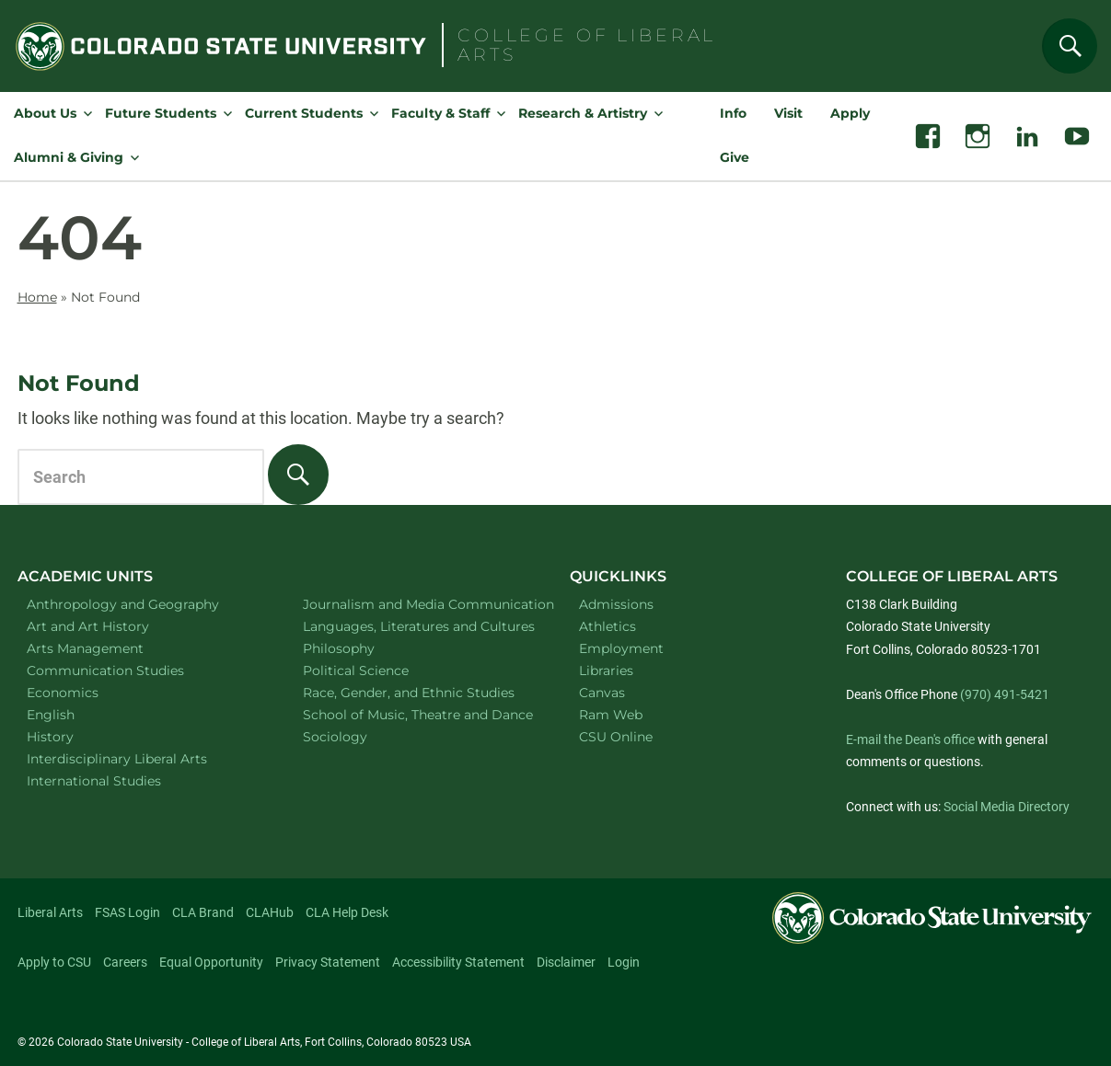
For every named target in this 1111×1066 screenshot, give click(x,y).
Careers (125, 962)
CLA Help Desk (347, 912)
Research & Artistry (582, 113)
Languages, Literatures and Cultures (417, 626)
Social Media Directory (1006, 806)
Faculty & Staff (440, 113)
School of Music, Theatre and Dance (418, 714)
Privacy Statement (327, 962)
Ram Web (610, 714)
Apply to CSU (54, 962)
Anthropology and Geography (141, 604)
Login (624, 962)
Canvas (602, 692)
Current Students (304, 113)
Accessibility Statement (458, 962)
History (74, 736)
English (74, 714)
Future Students (160, 113)
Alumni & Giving (68, 157)
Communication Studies (129, 670)
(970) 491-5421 (1004, 694)
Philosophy (362, 648)
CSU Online (616, 736)
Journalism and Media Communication (417, 604)
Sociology (359, 736)
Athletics (607, 626)
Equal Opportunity (211, 962)
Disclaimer (566, 962)
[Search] (1069, 46)
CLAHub (270, 912)
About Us (45, 113)
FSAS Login (127, 912)
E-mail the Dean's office (910, 739)
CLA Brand (203, 912)
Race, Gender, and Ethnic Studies (417, 692)
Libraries (606, 670)
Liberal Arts (50, 912)
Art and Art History (112, 626)
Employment (621, 648)
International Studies (118, 780)
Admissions (616, 604)
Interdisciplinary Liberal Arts (141, 758)
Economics (86, 692)
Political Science (379, 670)
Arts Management (109, 648)
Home (37, 297)
